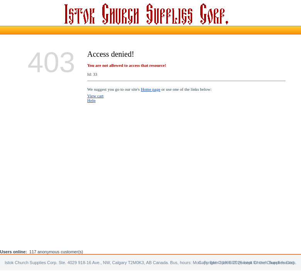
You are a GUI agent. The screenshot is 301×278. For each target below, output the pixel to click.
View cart (95, 95)
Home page (150, 89)
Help (91, 100)
